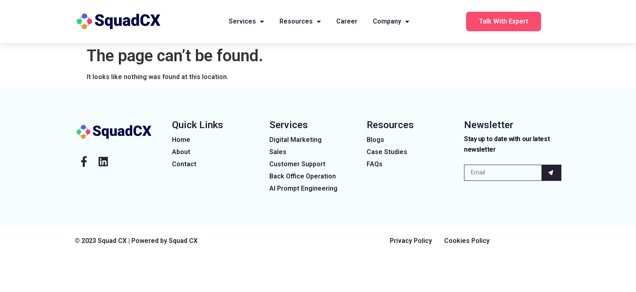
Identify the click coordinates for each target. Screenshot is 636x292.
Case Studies (387, 152)
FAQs (374, 164)
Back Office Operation (302, 176)
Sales (277, 152)
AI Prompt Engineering (303, 188)
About (181, 152)
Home (181, 140)
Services (246, 21)
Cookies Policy (467, 241)
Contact (184, 164)
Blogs (375, 140)
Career (346, 21)
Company (391, 21)
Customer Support (297, 164)
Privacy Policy (411, 241)
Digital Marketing (295, 140)
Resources (300, 21)
